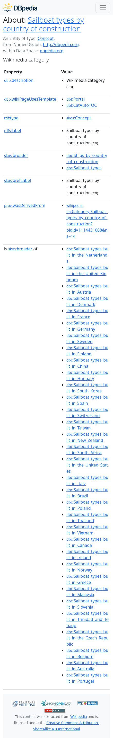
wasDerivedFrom (24, 205)
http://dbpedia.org (61, 44)
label (12, 130)
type (11, 118)
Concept (46, 38)
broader (16, 155)
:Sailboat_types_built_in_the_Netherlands (87, 255)
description (18, 80)
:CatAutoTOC (81, 105)
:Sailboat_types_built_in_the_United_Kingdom (87, 274)
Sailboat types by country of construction (43, 24)
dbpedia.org (52, 51)
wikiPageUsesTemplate (30, 99)
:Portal (75, 99)
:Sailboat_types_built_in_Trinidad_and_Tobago (87, 619)
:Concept (78, 118)
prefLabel (17, 180)
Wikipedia (78, 716)
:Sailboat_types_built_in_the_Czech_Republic (87, 638)
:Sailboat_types (83, 168)
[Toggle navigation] (102, 8)
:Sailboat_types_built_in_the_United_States (87, 465)
